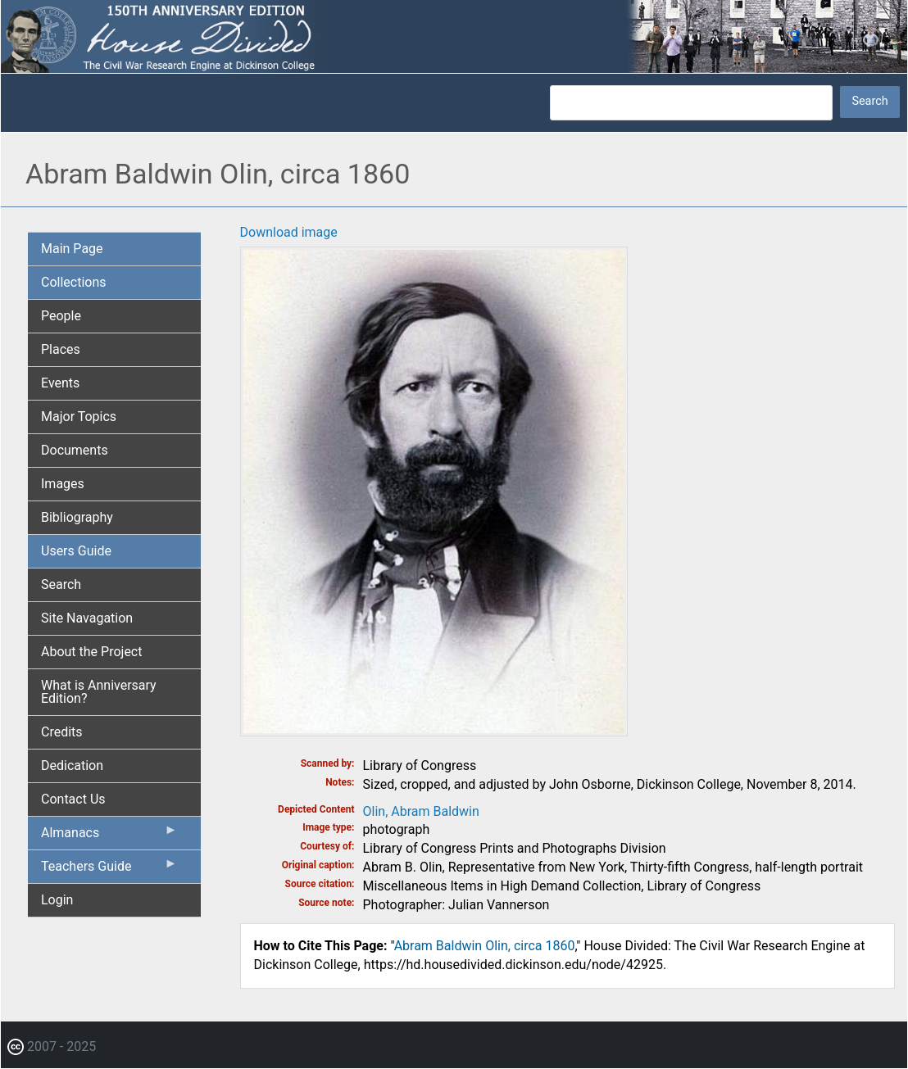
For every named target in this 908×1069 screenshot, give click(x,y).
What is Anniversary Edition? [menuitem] (99, 691)
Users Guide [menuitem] (76, 551)
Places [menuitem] (60, 349)
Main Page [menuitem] (72, 248)
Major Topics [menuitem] (78, 416)
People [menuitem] (61, 316)
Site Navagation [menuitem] (87, 618)
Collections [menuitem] (74, 282)
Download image (289, 232)
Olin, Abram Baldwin (421, 811)
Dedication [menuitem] (72, 765)
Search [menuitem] (61, 584)
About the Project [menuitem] (91, 651)
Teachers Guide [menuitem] (109, 870)
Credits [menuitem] (62, 732)
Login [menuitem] (57, 900)
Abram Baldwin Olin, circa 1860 (484, 945)
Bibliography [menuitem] (77, 517)
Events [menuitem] (60, 383)
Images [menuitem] (62, 483)
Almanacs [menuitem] (109, 836)
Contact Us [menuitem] (73, 799)
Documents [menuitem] (74, 450)
